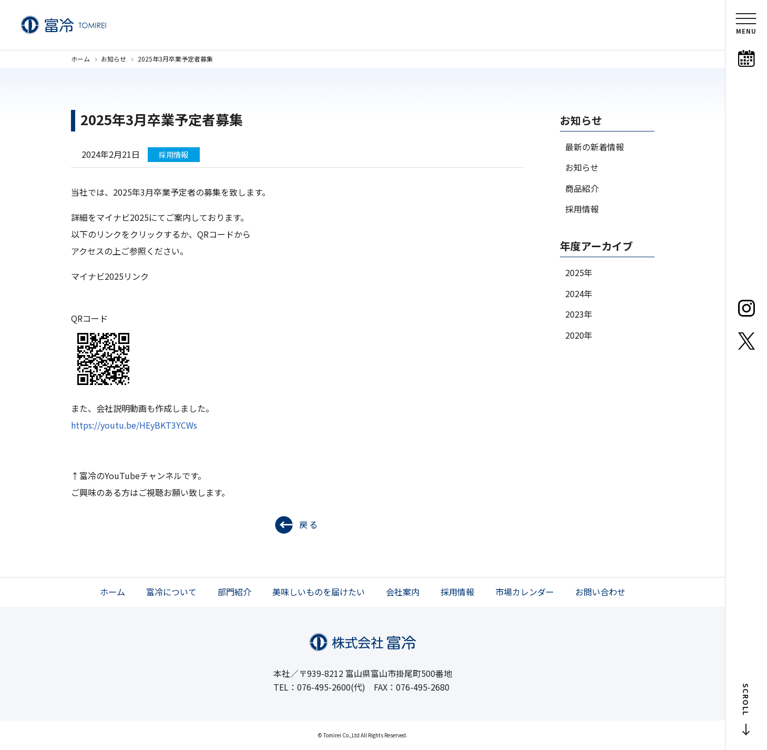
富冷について (171, 591)
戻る (309, 524)
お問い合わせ (600, 591)
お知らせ (113, 58)
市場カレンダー (524, 591)
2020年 (578, 335)
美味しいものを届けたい (318, 591)
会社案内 (403, 591)
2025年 (578, 272)
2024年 (578, 293)
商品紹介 (582, 188)
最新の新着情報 (594, 146)
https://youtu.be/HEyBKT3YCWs (134, 425)
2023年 (578, 314)
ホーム (80, 58)
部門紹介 (234, 591)
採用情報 (582, 208)
